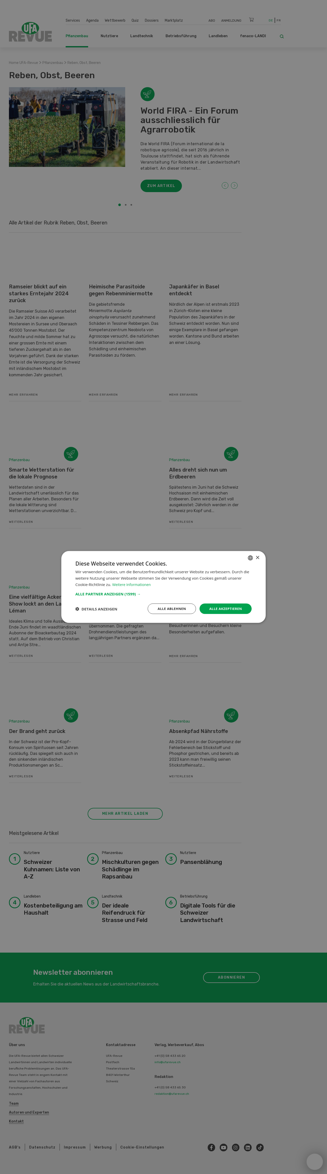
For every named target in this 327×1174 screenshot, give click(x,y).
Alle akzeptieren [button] (224, 608)
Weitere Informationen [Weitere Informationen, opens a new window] (132, 583)
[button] (163, 593)
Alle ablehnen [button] (169, 608)
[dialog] (163, 587)
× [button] (257, 557)
